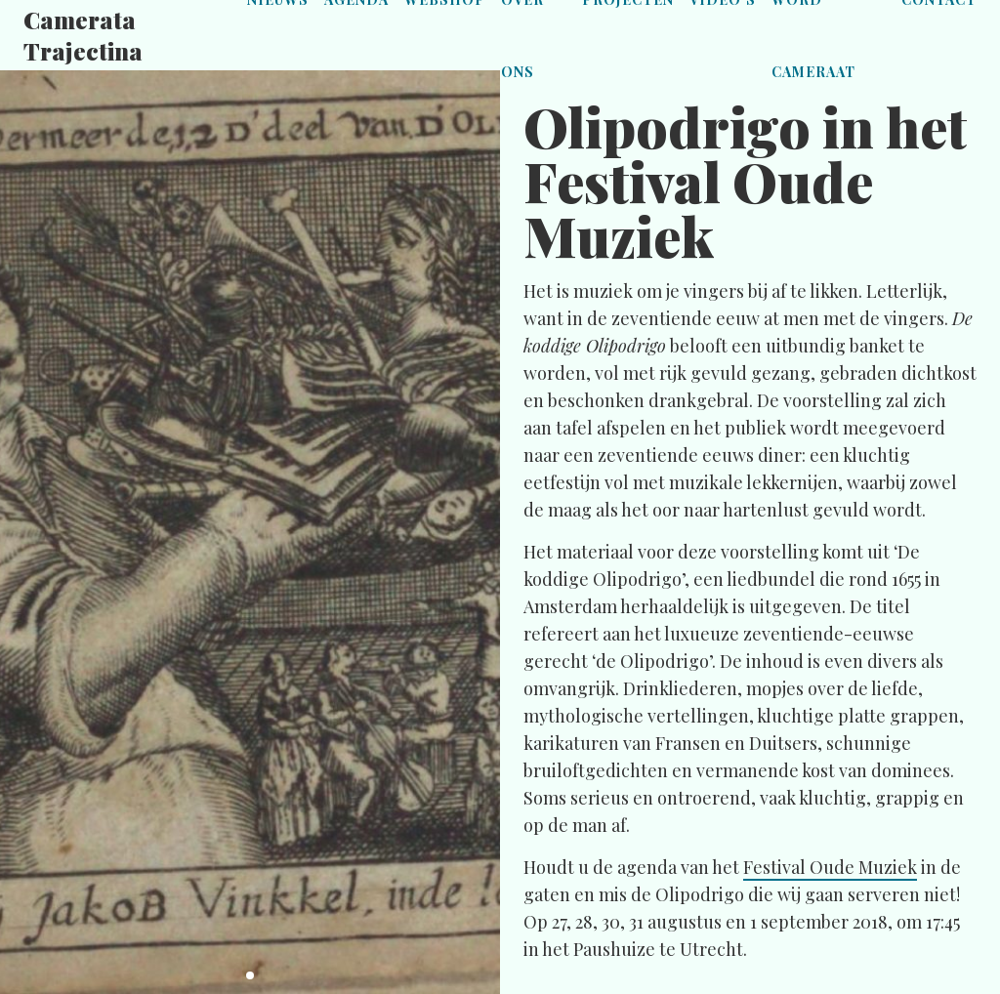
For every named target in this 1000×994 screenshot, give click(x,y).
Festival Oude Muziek (830, 867)
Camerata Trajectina (83, 35)
